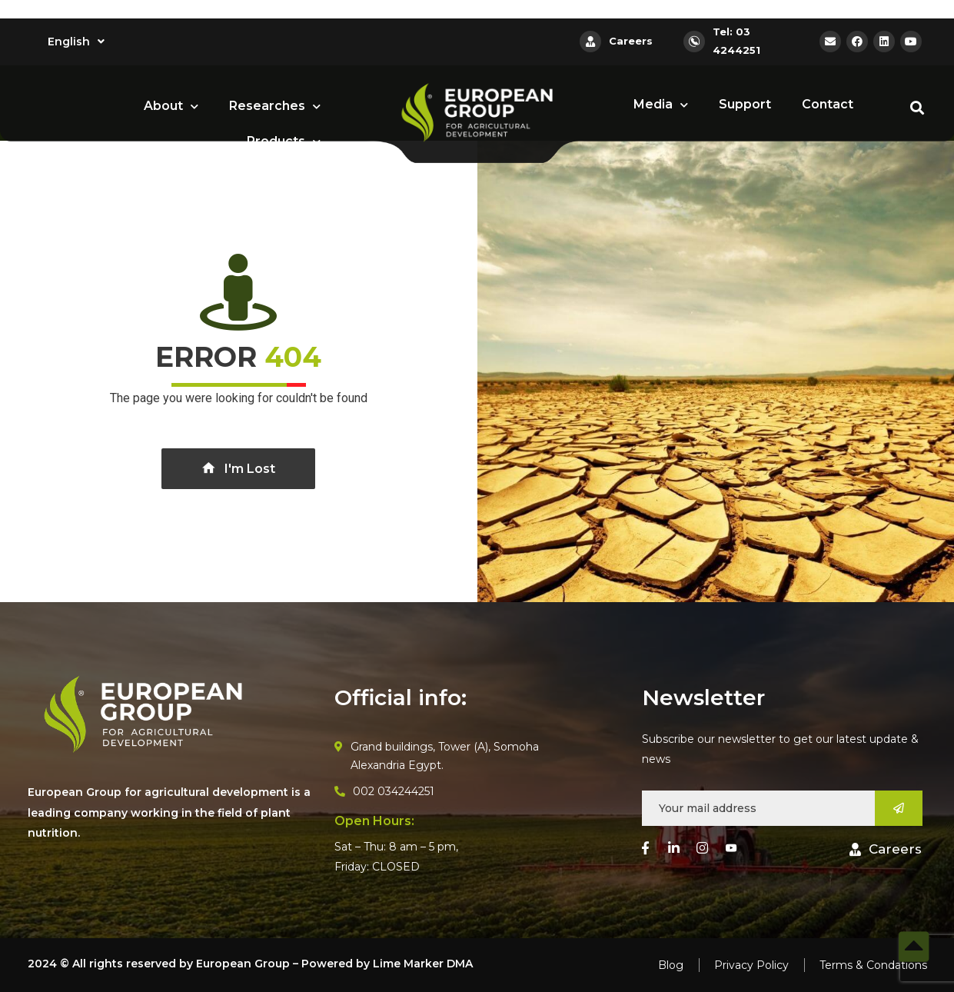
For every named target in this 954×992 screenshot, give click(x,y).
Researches (275, 106)
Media (660, 105)
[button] (885, 850)
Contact (827, 104)
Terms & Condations (873, 965)
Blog (670, 965)
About (171, 106)
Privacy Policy (751, 965)
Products (284, 142)
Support (745, 104)
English (76, 41)
